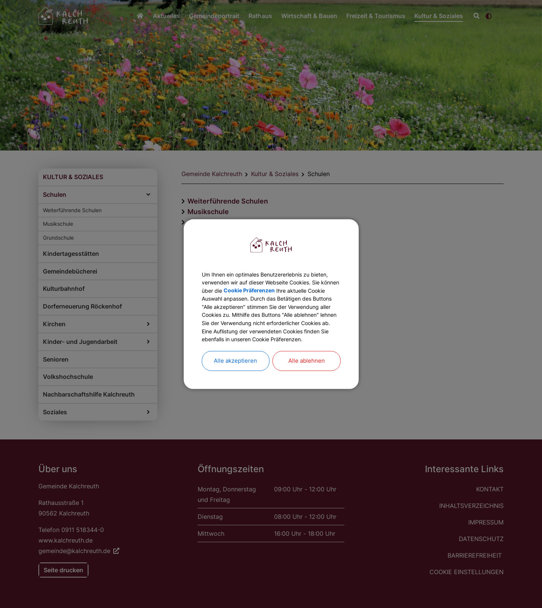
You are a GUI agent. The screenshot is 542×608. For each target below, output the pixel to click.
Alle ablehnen (307, 374)
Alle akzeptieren (236, 374)
